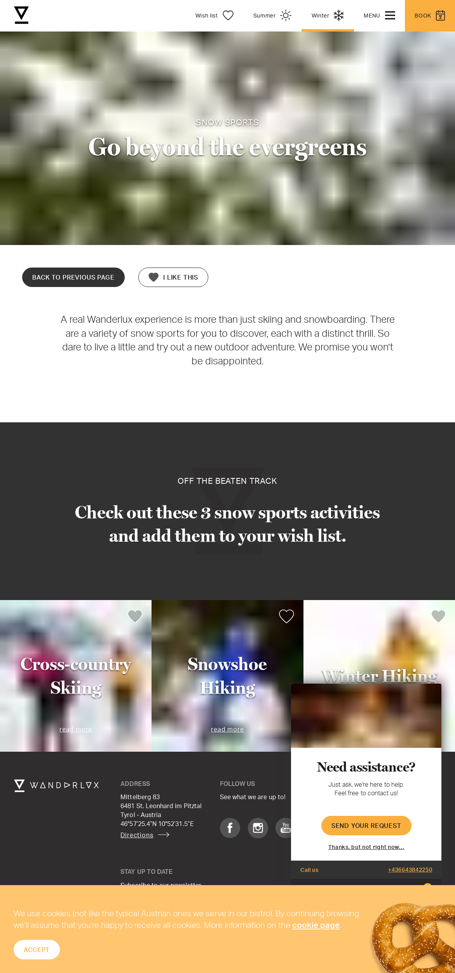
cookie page (316, 925)
